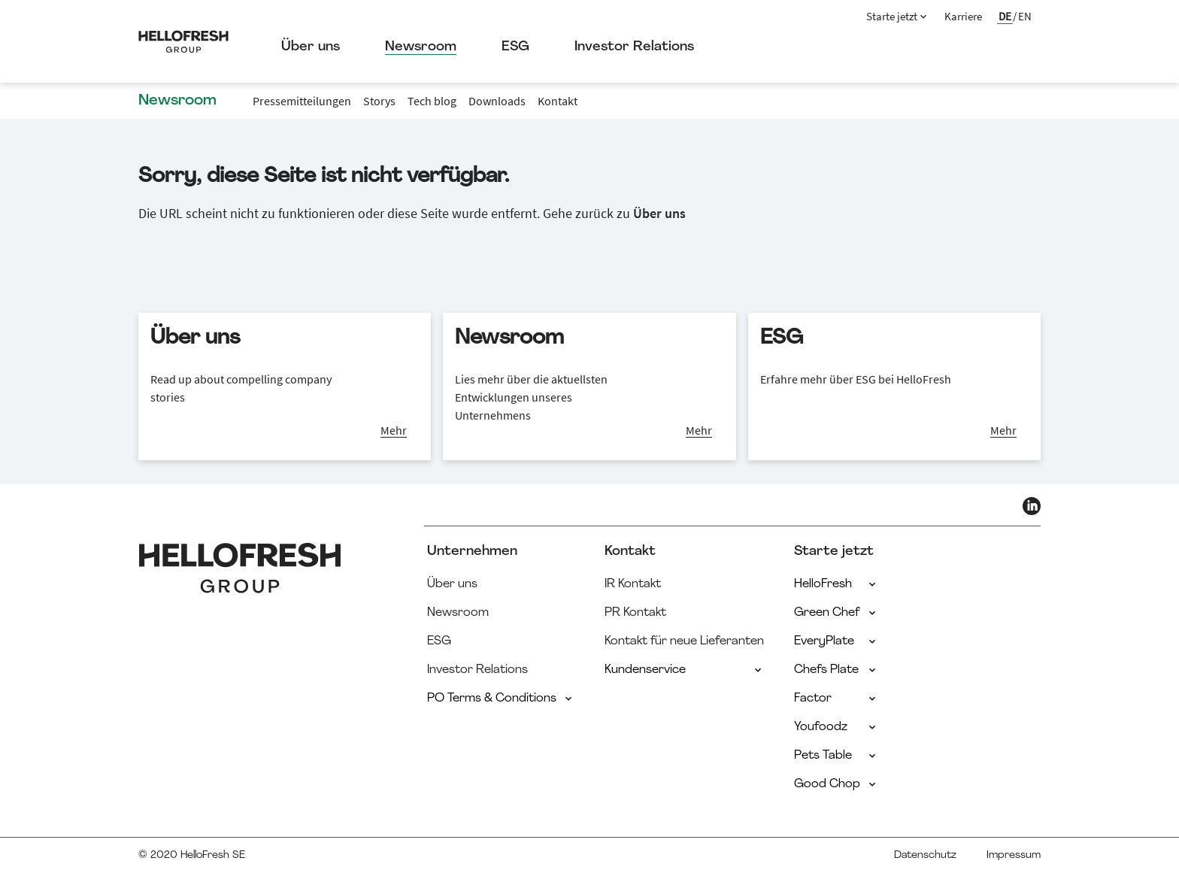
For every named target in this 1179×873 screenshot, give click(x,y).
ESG (515, 47)
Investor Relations (634, 47)
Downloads (497, 100)
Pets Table (836, 756)
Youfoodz (836, 727)
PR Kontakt (635, 613)
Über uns (310, 47)
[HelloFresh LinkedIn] (1032, 506)
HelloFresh (836, 584)
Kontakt (557, 100)
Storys (379, 100)
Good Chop (836, 784)
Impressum (1014, 855)
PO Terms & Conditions (500, 699)
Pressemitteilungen (302, 100)
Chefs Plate (836, 670)
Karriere (963, 16)
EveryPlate (836, 641)
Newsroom (420, 47)
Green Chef (836, 613)
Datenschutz (925, 855)
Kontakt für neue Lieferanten (684, 641)
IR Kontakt (633, 584)
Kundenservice (684, 670)
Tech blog (432, 100)
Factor (836, 699)
